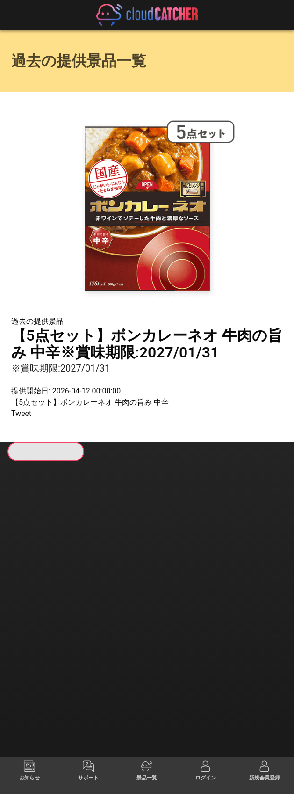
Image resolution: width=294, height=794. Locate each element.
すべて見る (38, 576)
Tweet (21, 413)
